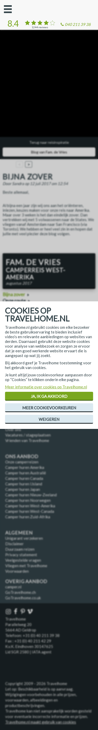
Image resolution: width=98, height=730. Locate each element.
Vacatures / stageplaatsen (28, 435)
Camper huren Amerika (24, 467)
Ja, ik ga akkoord (49, 396)
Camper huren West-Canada (29, 511)
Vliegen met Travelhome (26, 565)
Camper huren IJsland (23, 483)
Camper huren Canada (24, 478)
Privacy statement (21, 554)
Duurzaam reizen (19, 549)
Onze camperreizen (21, 461)
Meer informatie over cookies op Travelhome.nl (46, 386)
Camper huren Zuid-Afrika (27, 516)
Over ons (13, 429)
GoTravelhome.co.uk (23, 597)
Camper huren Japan (22, 489)
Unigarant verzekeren (24, 538)
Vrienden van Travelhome (27, 440)
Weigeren (49, 419)
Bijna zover (14, 294)
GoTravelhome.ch (20, 592)
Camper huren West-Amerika (30, 505)
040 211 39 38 (78, 24)
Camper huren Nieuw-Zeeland (31, 494)
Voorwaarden (17, 571)
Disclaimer (14, 543)
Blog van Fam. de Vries (49, 152)
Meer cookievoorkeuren (49, 407)
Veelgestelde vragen (23, 560)
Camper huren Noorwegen (28, 500)
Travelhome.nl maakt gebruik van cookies (40, 722)
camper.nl (13, 586)
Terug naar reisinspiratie (49, 142)
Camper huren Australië (25, 472)
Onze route (14, 300)
